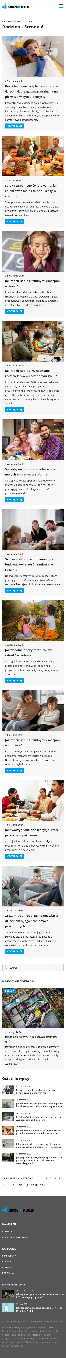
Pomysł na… (9, 1273)
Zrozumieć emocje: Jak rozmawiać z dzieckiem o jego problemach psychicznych (31, 921)
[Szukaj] (5, 967)
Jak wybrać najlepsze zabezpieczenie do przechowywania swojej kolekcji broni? (38, 1132)
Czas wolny (9, 1255)
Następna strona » (32, 1185)
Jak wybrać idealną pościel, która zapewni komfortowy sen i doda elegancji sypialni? (39, 1105)
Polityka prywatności (15, 1237)
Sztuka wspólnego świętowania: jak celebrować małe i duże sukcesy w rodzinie (31, 191)
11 (14, 1185)
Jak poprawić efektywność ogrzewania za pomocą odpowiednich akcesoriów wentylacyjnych (39, 1160)
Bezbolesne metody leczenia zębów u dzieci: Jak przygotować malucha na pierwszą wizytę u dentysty (33, 91)
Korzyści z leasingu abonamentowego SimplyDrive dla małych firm (37, 1091)
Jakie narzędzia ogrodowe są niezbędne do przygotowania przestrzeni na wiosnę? (39, 1145)
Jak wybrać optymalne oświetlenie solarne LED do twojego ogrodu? (40, 1296)
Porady (6, 1261)
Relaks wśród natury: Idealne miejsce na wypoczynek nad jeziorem (39, 1118)
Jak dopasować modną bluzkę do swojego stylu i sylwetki (39, 1309)
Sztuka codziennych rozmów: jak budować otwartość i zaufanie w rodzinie (29, 564)
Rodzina (7, 1267)
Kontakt (7, 1231)
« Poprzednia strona (18, 1178)
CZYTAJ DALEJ (14, 126)
